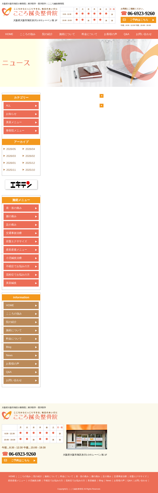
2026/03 (11, 156)
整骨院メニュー (15, 130)
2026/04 (30, 149)
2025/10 (30, 169)
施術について (67, 34)
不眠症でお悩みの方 (18, 266)
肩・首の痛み (14, 208)
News (9, 355)
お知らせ (11, 113)
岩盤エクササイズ (16, 241)
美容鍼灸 (11, 283)
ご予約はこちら (135, 19)
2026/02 (30, 156)
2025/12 (30, 163)
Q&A (126, 34)
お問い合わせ (144, 34)
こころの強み (27, 34)
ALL (8, 105)
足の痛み (11, 224)
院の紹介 (47, 34)
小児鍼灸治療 (14, 258)
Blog (8, 347)
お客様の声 (110, 34)
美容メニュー (14, 122)
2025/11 (11, 169)
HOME (9, 34)
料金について (89, 34)
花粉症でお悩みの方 (18, 274)
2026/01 (11, 163)
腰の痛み (11, 216)
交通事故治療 (14, 233)
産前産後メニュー (16, 249)
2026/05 (11, 149)
